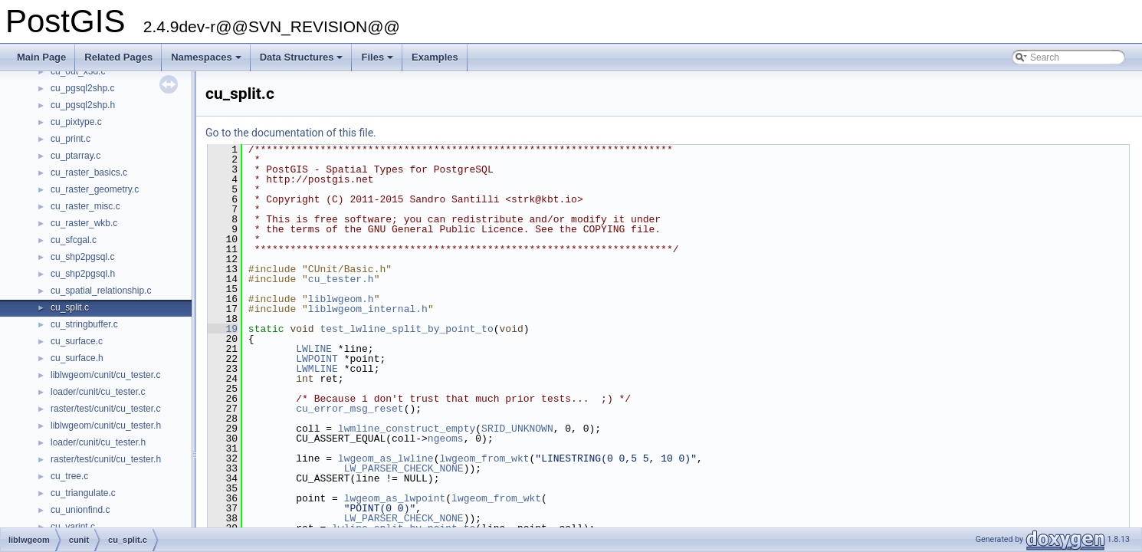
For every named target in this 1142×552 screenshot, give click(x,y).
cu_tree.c (69, 476)
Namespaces (207, 61)
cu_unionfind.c (80, 509)
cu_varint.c (73, 526)
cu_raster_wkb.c (84, 223)
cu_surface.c (77, 341)
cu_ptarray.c (75, 155)
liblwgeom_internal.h (368, 309)
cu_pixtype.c (76, 122)
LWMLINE (317, 369)
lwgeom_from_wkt (484, 458)
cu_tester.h (341, 279)
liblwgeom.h (341, 299)
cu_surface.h (77, 358)
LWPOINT (317, 359)
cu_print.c (70, 138)
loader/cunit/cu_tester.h (98, 442)
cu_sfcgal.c (74, 240)
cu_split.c (70, 307)
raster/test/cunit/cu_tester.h (106, 459)
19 (223, 329)
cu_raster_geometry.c (95, 189)
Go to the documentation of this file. (290, 133)
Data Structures (303, 61)
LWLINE (314, 349)
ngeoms (446, 438)
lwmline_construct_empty (406, 428)
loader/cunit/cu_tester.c (98, 391)
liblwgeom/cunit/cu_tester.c (105, 375)
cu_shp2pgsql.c (82, 256)
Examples (435, 57)
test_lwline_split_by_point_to (406, 329)
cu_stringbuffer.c (84, 324)
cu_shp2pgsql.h (83, 273)
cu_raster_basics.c (89, 172)
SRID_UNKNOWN (517, 428)
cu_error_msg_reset (349, 409)
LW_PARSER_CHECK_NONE (404, 468)
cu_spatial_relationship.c (101, 290)
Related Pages (118, 57)
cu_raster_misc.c (85, 206)
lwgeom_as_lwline (386, 458)
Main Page (41, 57)
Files (378, 61)
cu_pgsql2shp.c (82, 88)
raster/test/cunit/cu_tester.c (105, 408)
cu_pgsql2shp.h (83, 105)
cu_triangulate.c (83, 493)
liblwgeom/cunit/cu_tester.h (106, 425)
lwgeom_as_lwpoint (395, 498)
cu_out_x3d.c (78, 71)
